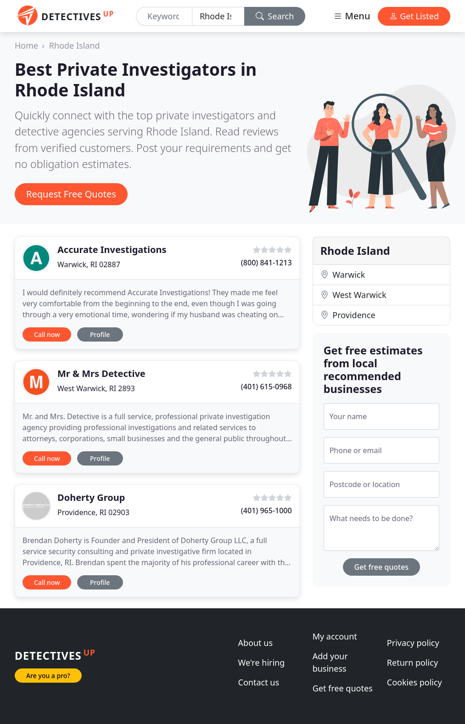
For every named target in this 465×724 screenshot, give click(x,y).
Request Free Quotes (71, 194)
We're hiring (261, 662)
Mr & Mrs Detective (101, 373)
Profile (100, 334)
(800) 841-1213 (266, 263)
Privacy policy (413, 642)
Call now (47, 334)
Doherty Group (91, 497)
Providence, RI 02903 (93, 512)
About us (255, 642)
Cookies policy (414, 682)
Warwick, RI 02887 (88, 264)
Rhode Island (74, 45)
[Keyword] (164, 16)
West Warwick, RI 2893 (96, 388)
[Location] (218, 16)
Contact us (259, 682)
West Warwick (353, 294)
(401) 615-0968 (266, 387)
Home (26, 45)
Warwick (342, 274)
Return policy (412, 662)
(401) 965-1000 (266, 510)
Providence (347, 314)
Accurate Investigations (111, 249)
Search (275, 16)
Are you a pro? (48, 675)
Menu (351, 16)
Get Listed (414, 16)
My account (335, 636)
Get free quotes (381, 567)
